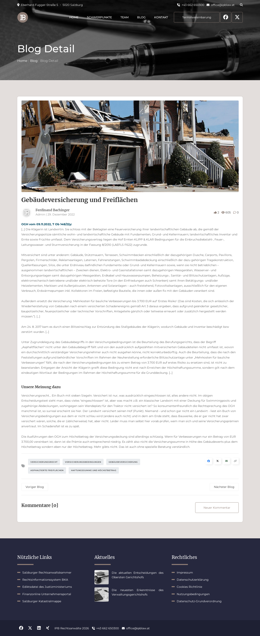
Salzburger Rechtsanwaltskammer (47, 572)
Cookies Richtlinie (189, 587)
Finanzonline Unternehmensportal (46, 594)
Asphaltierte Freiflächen (47, 470)
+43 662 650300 (190, 5)
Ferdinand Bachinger (52, 210)
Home (73, 17)
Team (124, 17)
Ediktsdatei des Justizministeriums (47, 587)
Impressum (185, 572)
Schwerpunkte (99, 17)
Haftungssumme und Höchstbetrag (93, 470)
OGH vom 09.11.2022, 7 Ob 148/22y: (46, 224)
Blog (141, 17)
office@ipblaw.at (221, 5)
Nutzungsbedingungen (193, 594)
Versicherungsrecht (43, 462)
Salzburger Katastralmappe (41, 601)
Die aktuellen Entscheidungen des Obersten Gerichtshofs (138, 575)
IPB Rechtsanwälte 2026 (71, 628)
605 (226, 212)
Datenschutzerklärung (193, 579)
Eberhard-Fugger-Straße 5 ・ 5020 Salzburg (50, 5)
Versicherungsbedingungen (83, 462)
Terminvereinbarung (196, 17)
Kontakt (161, 17)
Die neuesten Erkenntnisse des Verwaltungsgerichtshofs (138, 592)
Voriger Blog (35, 487)
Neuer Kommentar (217, 507)
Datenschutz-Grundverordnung (199, 601)
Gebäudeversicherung (123, 462)
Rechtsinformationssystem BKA (45, 579)
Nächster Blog (224, 487)
